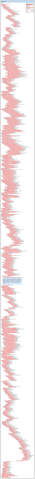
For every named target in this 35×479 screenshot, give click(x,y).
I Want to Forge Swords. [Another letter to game (7, 96)
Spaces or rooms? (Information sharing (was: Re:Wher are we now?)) (8, 255)
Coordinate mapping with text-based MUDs (6, 325)
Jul (32, 7)
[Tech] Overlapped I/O (4, 194)
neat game (2, 4)
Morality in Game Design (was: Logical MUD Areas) (6, 132)
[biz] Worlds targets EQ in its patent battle (6, 79)
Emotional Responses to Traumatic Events (5, 215)
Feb (27, 7)
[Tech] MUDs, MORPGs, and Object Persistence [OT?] (7, 214)
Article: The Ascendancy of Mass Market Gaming (6, 350)
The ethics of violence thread (4, 168)
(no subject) (2, 355)
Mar (28, 7)
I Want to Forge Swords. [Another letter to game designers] (8, 64)
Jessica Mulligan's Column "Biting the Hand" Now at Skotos (7, 330)
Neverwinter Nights (3, 364)
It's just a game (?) (4, 320)
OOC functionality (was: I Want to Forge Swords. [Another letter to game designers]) (11, 130)
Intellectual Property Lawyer (5, 354)
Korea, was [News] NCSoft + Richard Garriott (7, 356)
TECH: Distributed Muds (3, 81)
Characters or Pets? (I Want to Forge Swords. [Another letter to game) (8, 193)
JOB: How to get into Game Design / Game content (6, 334)
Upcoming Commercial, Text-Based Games (6, 474)
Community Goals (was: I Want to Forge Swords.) (7, 139)
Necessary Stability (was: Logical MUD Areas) (6, 94)
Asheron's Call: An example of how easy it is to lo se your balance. (12, 252)
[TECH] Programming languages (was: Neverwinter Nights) (7, 475)
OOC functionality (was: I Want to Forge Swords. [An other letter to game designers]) (12, 131)
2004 (29, 4)
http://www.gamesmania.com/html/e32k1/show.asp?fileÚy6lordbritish (13, 277)
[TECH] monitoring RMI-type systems (5, 155)
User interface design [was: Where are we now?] (7, 170)
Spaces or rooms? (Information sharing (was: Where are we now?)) (8, 135)
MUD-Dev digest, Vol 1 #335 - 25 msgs (5, 95)
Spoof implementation (3, 476)
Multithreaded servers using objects (5, 208)
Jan (26, 7)
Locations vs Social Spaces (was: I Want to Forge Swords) (7, 142)
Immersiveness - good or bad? (4, 136)
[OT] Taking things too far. (5, 198)
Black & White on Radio (3, 164)
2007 (32, 4)
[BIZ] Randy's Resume (3, 216)
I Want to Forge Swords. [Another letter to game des (6, 141)
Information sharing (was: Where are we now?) (6, 49)
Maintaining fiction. (3, 381)
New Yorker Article (3, 326)
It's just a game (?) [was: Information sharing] (6, 175)
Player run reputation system (5, 219)
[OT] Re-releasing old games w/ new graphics (7, 165)
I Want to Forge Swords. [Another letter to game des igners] (8, 78)
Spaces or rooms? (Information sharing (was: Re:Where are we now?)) (8, 169)
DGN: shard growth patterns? (5, 253)
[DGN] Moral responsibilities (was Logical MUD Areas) (7, 180)
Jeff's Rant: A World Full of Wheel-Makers (5, 287)
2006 (31, 4)
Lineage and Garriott (4, 286)
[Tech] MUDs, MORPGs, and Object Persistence (6, 181)
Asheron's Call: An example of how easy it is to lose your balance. (8, 248)
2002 (26, 4)
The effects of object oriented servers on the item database (8, 140)
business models (4, 295)
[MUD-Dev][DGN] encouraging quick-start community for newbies (9, 195)
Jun (31, 7)
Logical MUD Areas (4, 6)
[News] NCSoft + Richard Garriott (5, 256)
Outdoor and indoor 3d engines (4, 333)
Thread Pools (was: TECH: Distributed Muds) (7, 351)
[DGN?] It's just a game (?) (5, 321)
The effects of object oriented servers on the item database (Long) (8, 160)
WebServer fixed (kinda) (3, 218)
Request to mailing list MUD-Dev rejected (6, 91)
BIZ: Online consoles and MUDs (5, 477)
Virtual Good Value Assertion (4, 360)
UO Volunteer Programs (3, 353)
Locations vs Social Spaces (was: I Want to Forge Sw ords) (12, 145)
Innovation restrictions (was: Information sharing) (6, 109)
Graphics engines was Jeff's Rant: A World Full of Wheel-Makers (9, 328)
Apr (29, 7)
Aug (33, 7)
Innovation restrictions (4, 134)
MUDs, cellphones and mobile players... (5, 159)
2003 (28, 4)
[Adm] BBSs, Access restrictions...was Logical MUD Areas (8, 324)
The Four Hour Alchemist (5, 92)
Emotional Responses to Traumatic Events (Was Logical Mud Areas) (8, 211)
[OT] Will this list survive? (4, 212)
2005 (30, 4)
